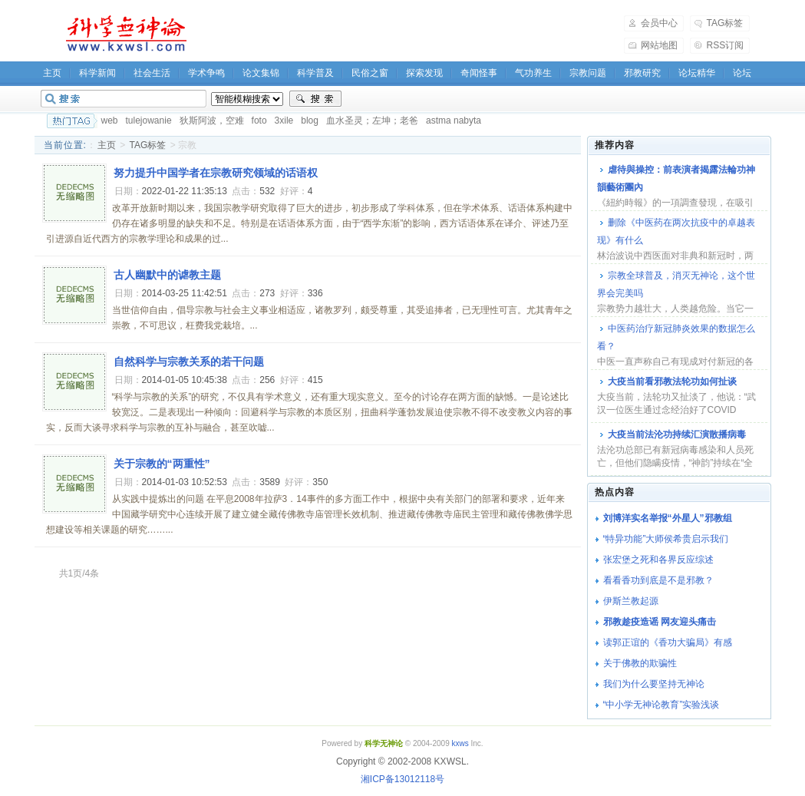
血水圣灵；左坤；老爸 (372, 120)
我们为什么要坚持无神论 (653, 684)
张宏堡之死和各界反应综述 (658, 559)
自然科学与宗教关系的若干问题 (189, 361)
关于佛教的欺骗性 (640, 663)
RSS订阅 (725, 45)
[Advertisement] (415, 33)
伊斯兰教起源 (630, 601)
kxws (459, 743)
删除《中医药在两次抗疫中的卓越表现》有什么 (676, 231)
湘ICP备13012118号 (402, 779)
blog (309, 120)
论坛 (742, 73)
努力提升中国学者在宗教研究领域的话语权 (216, 173)
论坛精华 (696, 73)
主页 (52, 73)
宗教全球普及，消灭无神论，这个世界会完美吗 (676, 284)
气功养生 (533, 73)
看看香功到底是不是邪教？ (658, 580)
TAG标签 (725, 23)
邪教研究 (642, 73)
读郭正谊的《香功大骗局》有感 (667, 642)
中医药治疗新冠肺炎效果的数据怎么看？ (676, 337)
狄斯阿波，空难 (212, 120)
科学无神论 (123, 33)
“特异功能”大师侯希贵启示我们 (666, 538)
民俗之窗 (369, 73)
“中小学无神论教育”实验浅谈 (661, 704)
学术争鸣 (206, 73)
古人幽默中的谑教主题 (167, 275)
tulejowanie (149, 120)
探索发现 (424, 73)
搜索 (315, 99)
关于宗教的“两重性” (162, 463)
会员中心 (659, 23)
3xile (284, 120)
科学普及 (315, 73)
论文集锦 (260, 73)
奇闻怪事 (478, 73)
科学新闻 (97, 73)
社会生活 (152, 73)
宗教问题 (587, 73)
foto (259, 120)
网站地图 (659, 45)
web (109, 120)
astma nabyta (453, 120)
